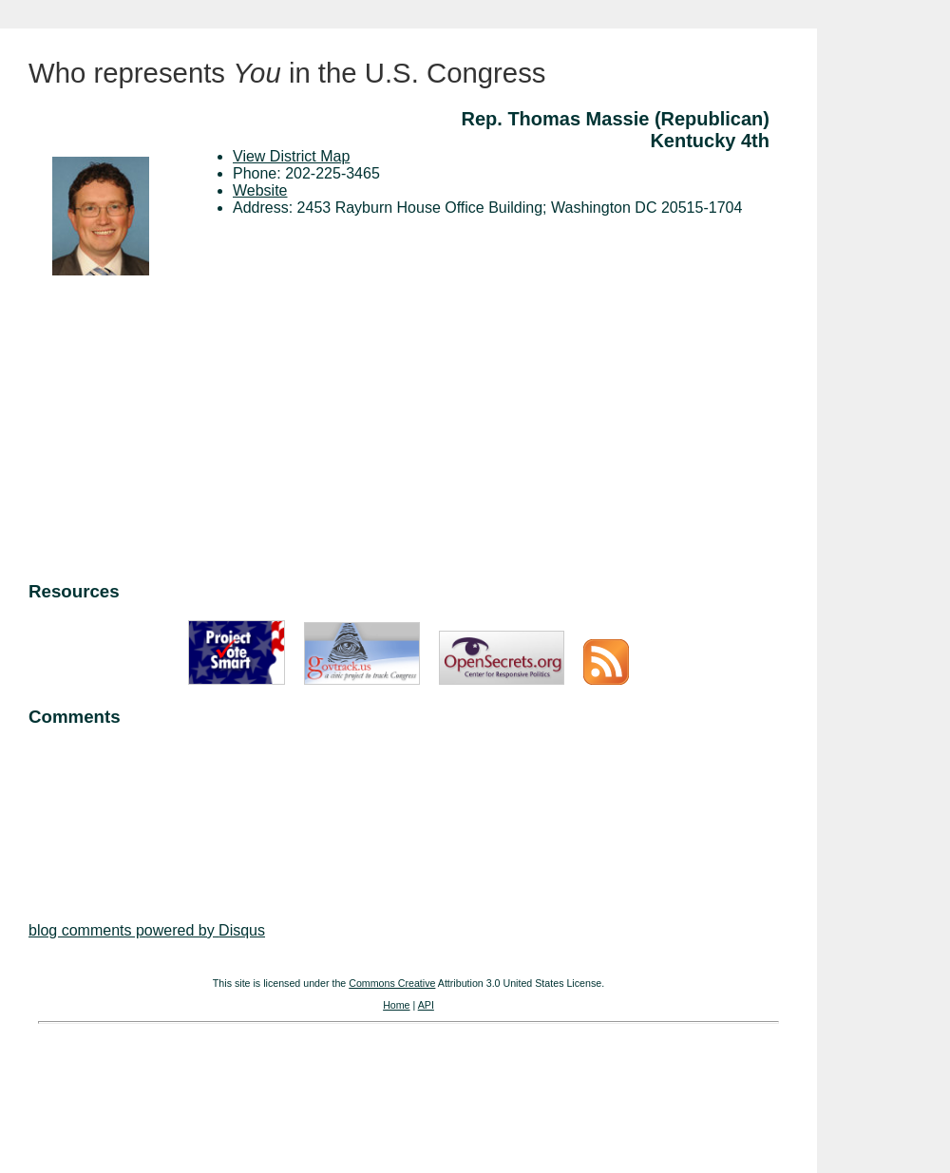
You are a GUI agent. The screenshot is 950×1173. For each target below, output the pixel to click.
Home (396, 1005)
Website (260, 190)
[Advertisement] (408, 431)
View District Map (291, 156)
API (426, 1005)
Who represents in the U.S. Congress (287, 72)
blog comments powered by (146, 930)
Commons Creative (392, 983)
